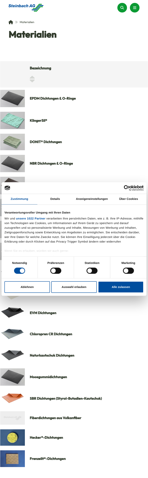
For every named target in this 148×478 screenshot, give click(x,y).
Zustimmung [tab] (19, 199)
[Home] (10, 22)
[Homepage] (26, 8)
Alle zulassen (121, 287)
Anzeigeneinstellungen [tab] (92, 199)
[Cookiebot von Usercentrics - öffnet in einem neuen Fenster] (127, 188)
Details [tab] (55, 199)
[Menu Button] (135, 8)
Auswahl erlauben (74, 287)
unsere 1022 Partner (30, 218)
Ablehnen (27, 287)
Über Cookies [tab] (128, 199)
